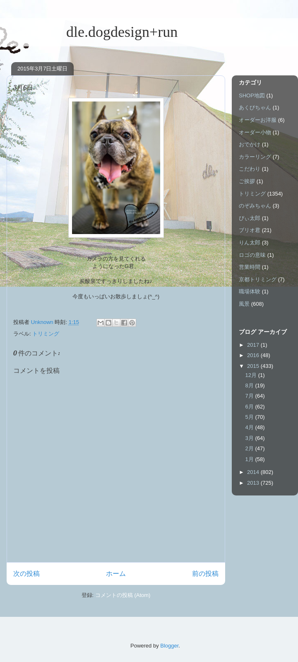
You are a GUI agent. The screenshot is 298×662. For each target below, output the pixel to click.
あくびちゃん (255, 107)
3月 (250, 438)
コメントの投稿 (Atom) (123, 595)
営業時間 (249, 267)
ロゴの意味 (252, 255)
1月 (250, 459)
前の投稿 (205, 573)
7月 (250, 396)
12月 (251, 375)
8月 (250, 385)
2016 (254, 355)
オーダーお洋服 (257, 120)
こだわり (249, 169)
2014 (254, 472)
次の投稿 (26, 573)
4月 (250, 427)
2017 (254, 345)
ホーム (116, 573)
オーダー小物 (255, 132)
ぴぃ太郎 (249, 218)
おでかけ (249, 144)
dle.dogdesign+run (92, 32)
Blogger (169, 646)
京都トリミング (257, 279)
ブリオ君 (249, 230)
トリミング (45, 334)
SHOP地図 (252, 95)
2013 (254, 483)
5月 (250, 417)
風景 (244, 304)
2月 (250, 448)
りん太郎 (249, 242)
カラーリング (255, 157)
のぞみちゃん (255, 206)
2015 (254, 366)
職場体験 (249, 291)
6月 (250, 406)
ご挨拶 (247, 181)
